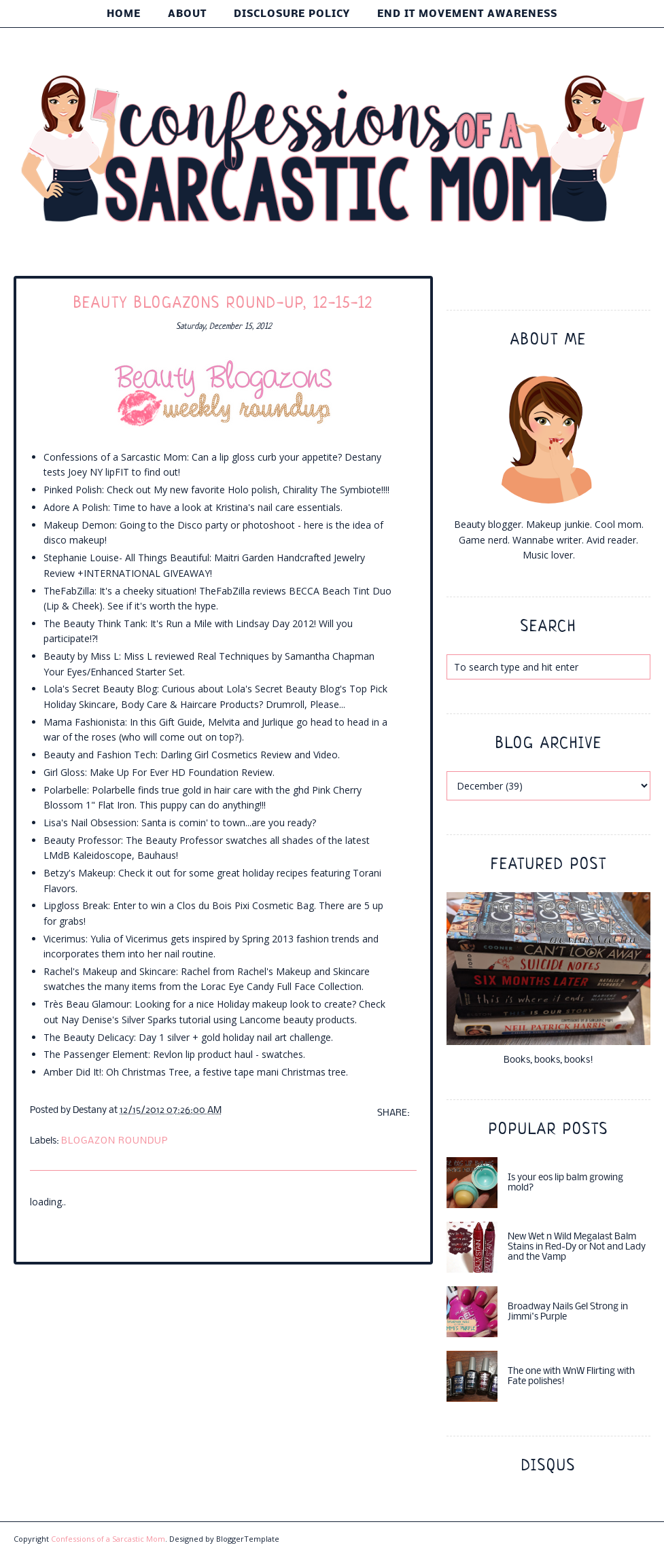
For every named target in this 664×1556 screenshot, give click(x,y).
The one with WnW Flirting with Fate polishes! (571, 1376)
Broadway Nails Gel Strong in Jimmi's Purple (568, 1312)
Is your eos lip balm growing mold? (565, 1183)
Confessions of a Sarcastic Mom (108, 1539)
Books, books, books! (548, 1060)
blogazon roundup (114, 1141)
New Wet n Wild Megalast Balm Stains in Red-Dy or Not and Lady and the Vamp (577, 1247)
